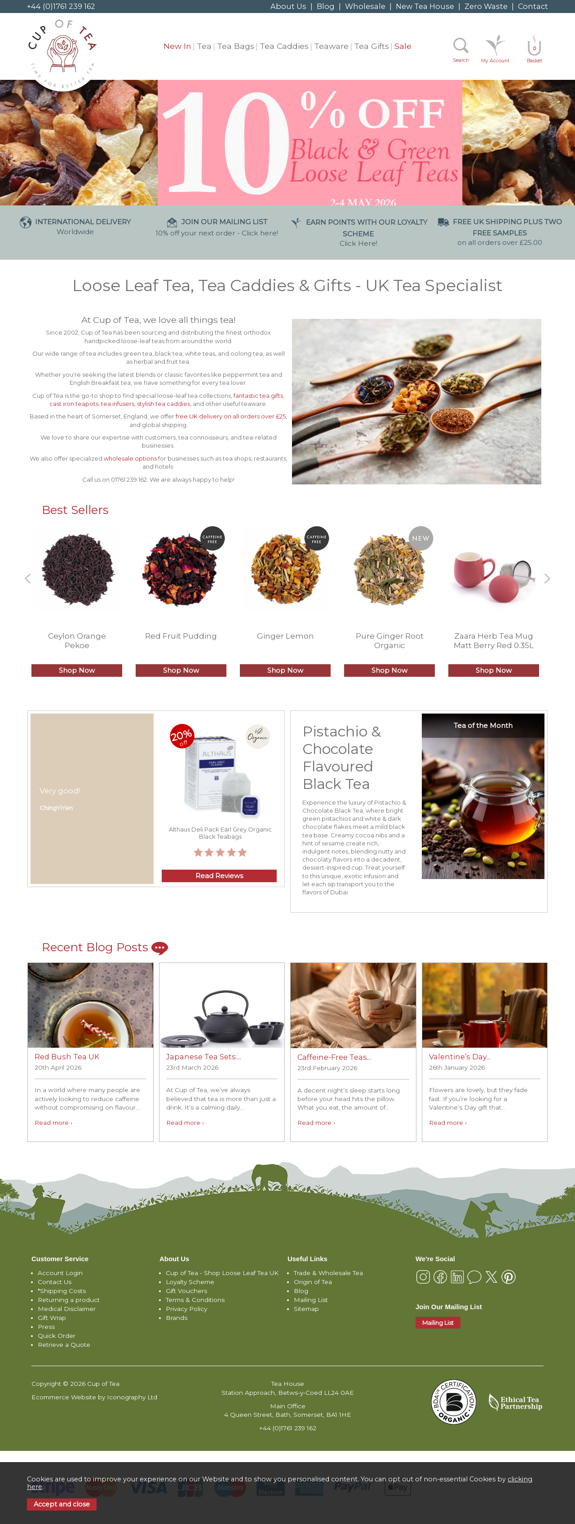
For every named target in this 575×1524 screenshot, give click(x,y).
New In (177, 46)
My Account (495, 61)
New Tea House (425, 6)
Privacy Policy (186, 1308)
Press (46, 1326)
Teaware (331, 46)
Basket (534, 54)
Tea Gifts (371, 46)
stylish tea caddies (163, 403)
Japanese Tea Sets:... (203, 1056)
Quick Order (56, 1335)
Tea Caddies (284, 46)
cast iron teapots (73, 403)
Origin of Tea (313, 1281)
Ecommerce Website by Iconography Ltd (94, 1397)
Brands (176, 1317)
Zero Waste (486, 6)
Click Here (358, 233)
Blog (326, 6)
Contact (533, 6)
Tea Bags (235, 46)
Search (461, 60)
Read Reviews (219, 876)
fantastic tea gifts (257, 395)
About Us (288, 6)
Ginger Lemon (285, 635)
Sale (402, 46)
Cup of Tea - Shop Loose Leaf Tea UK (222, 1272)
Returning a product (69, 1299)
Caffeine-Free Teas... (334, 1057)
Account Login (60, 1272)
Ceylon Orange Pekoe (77, 640)
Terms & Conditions (195, 1299)
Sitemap (306, 1308)
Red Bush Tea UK (67, 1056)
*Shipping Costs (62, 1290)
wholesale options (130, 458)
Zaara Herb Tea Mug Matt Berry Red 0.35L (494, 640)
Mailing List (311, 1299)
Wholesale (365, 6)
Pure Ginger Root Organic (390, 640)
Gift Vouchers (186, 1290)
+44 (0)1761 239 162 (61, 6)
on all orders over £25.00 (500, 232)
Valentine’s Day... (460, 1056)
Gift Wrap (52, 1317)
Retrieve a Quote (64, 1344)
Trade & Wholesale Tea (328, 1272)
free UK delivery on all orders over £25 (231, 416)
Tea (204, 46)
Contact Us (54, 1281)
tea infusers (117, 403)
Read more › (53, 1122)
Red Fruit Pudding (181, 635)
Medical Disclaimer (67, 1308)
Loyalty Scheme (190, 1281)
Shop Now (77, 670)
